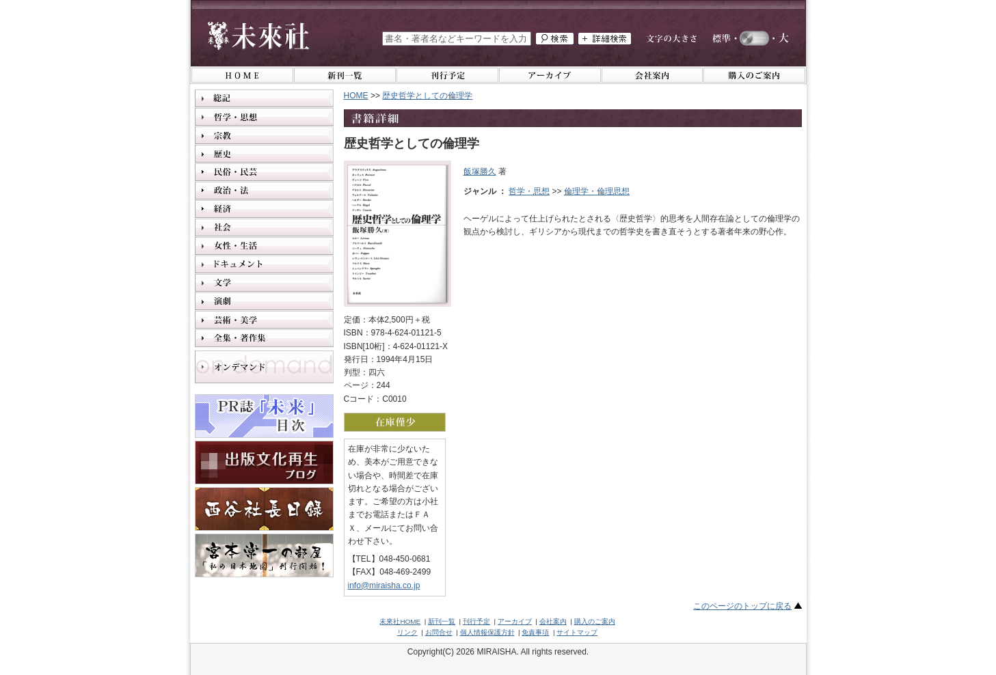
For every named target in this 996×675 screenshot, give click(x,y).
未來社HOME (399, 621)
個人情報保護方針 (487, 632)
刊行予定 (476, 621)
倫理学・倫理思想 (597, 191)
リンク (407, 632)
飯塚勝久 (479, 171)
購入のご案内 (594, 621)
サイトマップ (576, 632)
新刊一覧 (441, 621)
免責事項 (535, 632)
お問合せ (439, 632)
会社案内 (553, 621)
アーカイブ (515, 621)
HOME (356, 95)
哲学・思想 (529, 191)
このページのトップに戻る (742, 606)
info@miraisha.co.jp (384, 585)
